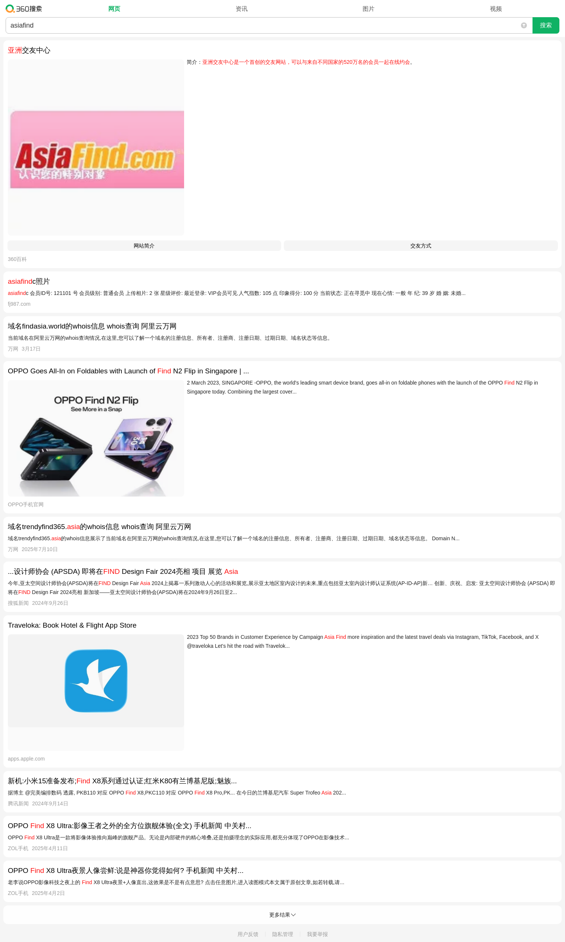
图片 (369, 9)
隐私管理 (282, 934)
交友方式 (420, 246)
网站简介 (144, 246)
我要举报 (317, 934)
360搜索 (26, 8)
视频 (496, 9)
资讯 (242, 9)
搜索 (546, 25)
